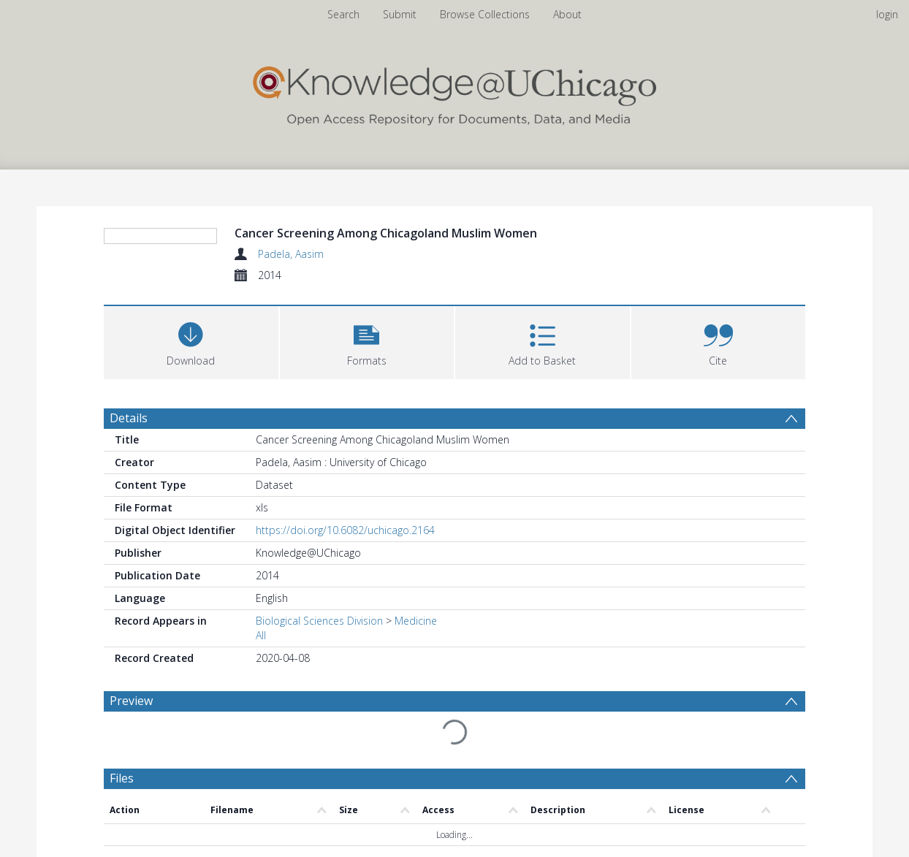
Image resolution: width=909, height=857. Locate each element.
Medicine (416, 621)
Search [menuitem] (343, 14)
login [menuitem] (887, 14)
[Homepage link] (454, 92)
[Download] (191, 341)
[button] (367, 341)
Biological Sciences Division (319, 621)
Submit (400, 14)
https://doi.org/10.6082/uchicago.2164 (345, 530)
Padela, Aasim (291, 254)
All (261, 635)
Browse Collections (485, 14)
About (567, 14)
